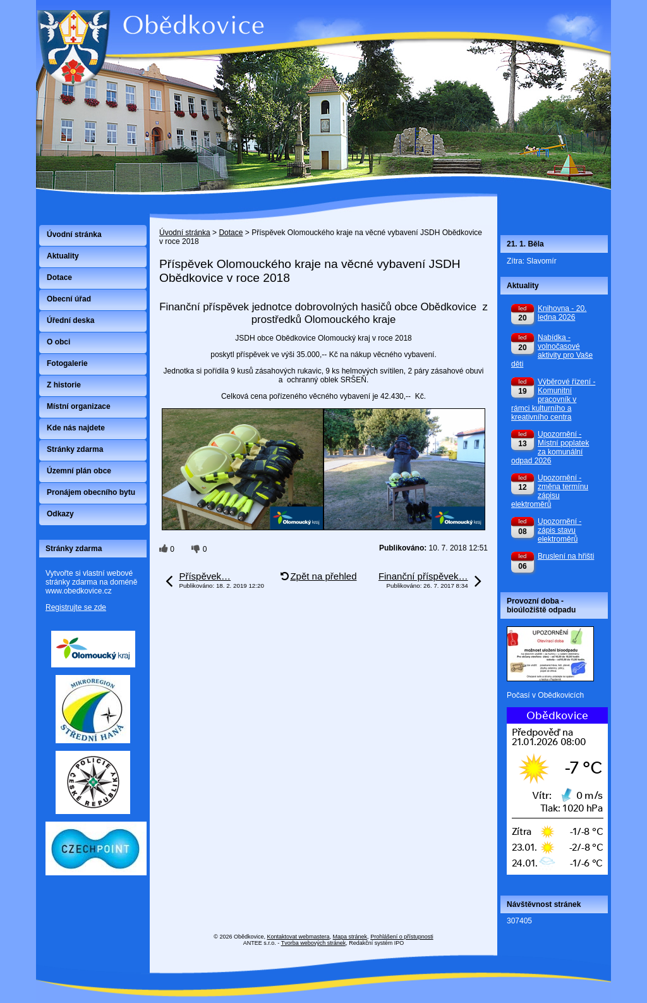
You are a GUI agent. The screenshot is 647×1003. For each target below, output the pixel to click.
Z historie (64, 384)
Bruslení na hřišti (566, 556)
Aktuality (63, 256)
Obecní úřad (69, 299)
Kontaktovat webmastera (298, 936)
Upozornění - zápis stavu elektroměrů (559, 530)
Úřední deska (70, 320)
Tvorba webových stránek (313, 943)
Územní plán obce (79, 470)
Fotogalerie (67, 363)
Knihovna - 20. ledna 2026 (562, 313)
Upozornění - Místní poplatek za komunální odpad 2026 (550, 447)
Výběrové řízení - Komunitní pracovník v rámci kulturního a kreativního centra (553, 399)
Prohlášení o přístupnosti (401, 936)
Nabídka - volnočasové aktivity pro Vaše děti (552, 350)
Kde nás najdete (76, 427)
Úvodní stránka (184, 232)
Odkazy (60, 513)
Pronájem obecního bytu (91, 492)
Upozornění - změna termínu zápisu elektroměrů (549, 491)
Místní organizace (79, 406)
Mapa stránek (350, 936)
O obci (58, 341)
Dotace (231, 232)
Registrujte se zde (75, 607)
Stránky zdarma (75, 449)
